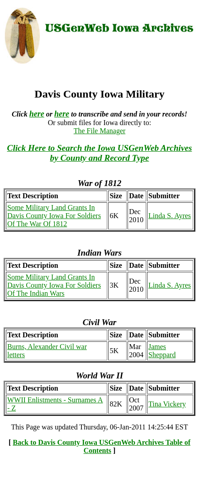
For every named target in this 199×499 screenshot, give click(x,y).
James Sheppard (161, 351)
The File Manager (100, 131)
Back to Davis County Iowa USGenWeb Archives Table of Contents (101, 446)
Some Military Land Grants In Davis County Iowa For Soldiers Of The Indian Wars (54, 285)
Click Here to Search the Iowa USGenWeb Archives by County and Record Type (99, 153)
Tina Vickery (167, 404)
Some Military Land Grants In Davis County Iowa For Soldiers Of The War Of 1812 (54, 216)
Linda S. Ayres (169, 215)
